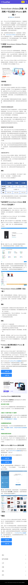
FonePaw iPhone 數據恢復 (15, 361)
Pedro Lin (12, 17)
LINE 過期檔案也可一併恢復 (10, 419)
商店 (23, 2)
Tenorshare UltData (11, 34)
